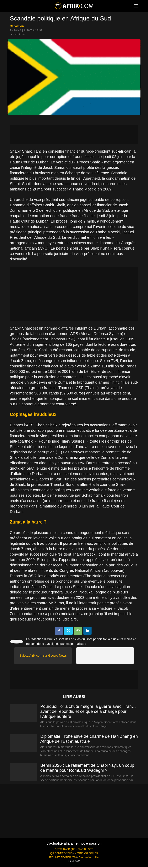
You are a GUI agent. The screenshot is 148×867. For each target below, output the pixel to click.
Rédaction (17, 26)
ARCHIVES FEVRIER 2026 (63, 857)
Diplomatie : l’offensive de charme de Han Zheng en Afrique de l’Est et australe (89, 739)
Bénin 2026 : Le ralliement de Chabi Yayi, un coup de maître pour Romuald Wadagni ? (87, 768)
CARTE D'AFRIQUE (65, 849)
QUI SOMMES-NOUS (61, 853)
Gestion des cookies (89, 857)
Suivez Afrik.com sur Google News (42, 655)
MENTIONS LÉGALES (86, 853)
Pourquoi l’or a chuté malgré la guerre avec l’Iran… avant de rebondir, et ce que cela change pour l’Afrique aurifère (88, 711)
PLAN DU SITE (85, 849)
